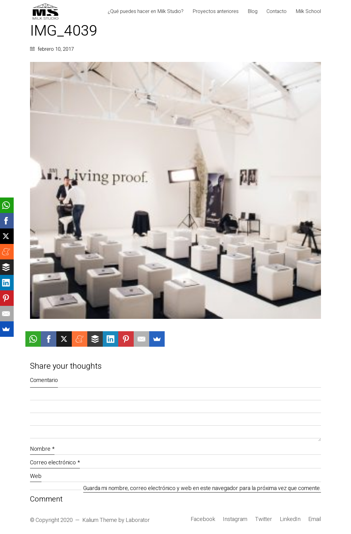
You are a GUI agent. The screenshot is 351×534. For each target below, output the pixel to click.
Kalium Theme (99, 520)
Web (35, 476)
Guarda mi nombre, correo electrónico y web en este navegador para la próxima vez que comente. (202, 489)
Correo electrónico (55, 462)
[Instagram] (235, 519)
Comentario (44, 380)
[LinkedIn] (290, 519)
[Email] (314, 519)
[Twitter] (263, 519)
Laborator (138, 520)
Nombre (42, 449)
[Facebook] (203, 519)
